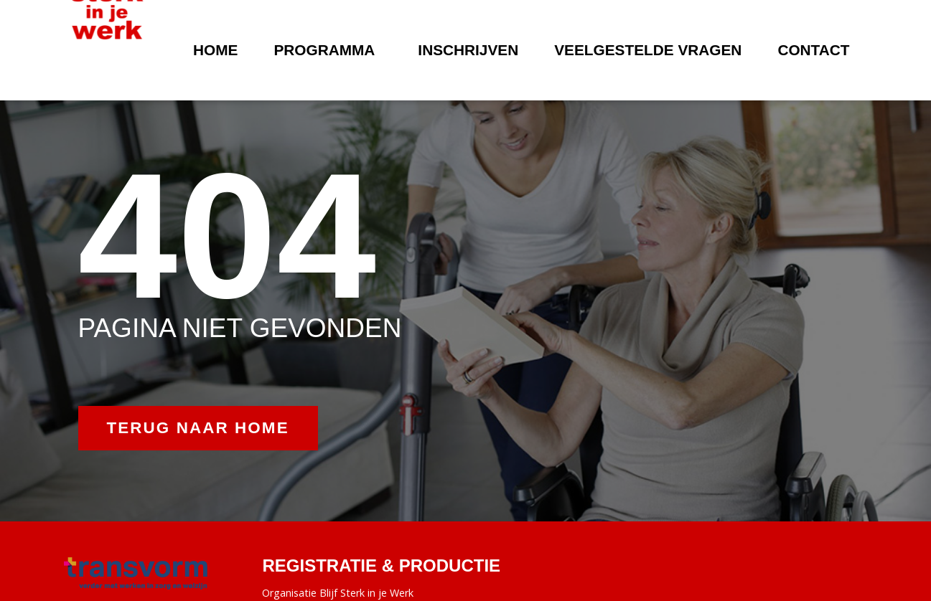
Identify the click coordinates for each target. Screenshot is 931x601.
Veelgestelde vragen (647, 50)
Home (215, 50)
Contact (813, 50)
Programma (327, 50)
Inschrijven (468, 50)
